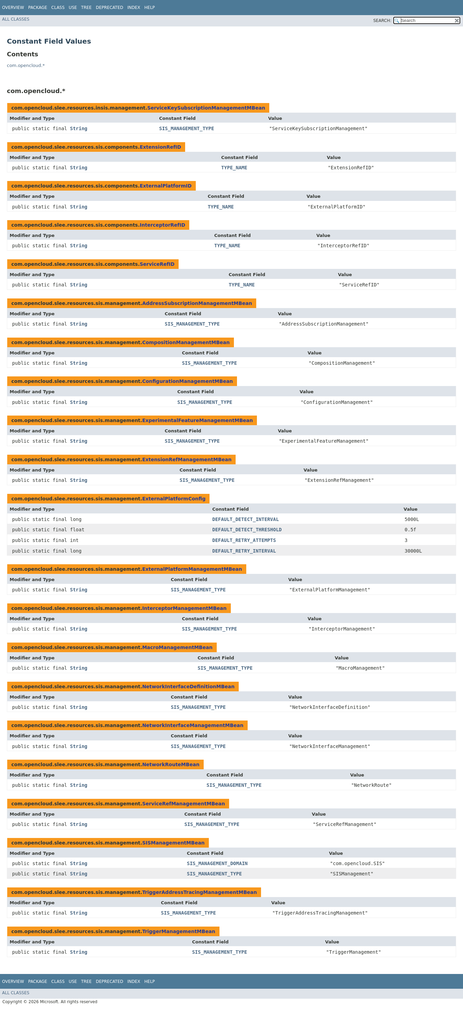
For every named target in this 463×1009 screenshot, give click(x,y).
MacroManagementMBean (177, 647)
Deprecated (109, 7)
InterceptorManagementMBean (184, 608)
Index (133, 7)
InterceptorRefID (162, 225)
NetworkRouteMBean (171, 764)
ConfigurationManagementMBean (187, 381)
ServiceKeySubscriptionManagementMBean (206, 108)
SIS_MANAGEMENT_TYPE (186, 128)
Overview (13, 7)
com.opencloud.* (26, 65)
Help (149, 7)
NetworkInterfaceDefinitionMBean (188, 686)
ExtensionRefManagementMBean (187, 459)
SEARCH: (382, 20)
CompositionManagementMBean (186, 342)
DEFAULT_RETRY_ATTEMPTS (244, 540)
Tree (86, 7)
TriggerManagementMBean (178, 931)
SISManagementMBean (173, 843)
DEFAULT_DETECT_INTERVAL (245, 519)
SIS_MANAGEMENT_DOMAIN (217, 863)
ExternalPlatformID (166, 186)
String (79, 128)
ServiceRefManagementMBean (183, 803)
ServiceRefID (157, 264)
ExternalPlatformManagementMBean (192, 569)
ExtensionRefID (160, 147)
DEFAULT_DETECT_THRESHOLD (247, 529)
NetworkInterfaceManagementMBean (193, 725)
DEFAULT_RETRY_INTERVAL (244, 551)
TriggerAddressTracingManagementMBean (199, 892)
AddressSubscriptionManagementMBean (197, 303)
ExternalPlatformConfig (174, 498)
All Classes (15, 19)
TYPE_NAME (234, 167)
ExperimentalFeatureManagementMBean (197, 420)
